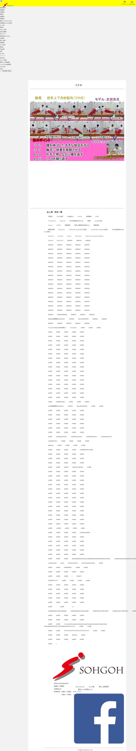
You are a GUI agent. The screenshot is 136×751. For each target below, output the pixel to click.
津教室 (1, 14)
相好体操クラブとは (5, 36)
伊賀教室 (2, 12)
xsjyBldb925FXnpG (60, 401)
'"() (72, 606)
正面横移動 (88, 216)
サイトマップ (80, 686)
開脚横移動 (67, 225)
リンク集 (91, 686)
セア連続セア (70, 216)
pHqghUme (69, 240)
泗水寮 (1, 27)
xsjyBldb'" (87, 401)
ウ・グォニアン (52, 220)
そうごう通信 (3, 60)
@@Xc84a (70, 406)
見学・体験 (2, 40)
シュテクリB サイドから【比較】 (99, 229)
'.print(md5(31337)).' (52, 440)
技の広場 (2, 57)
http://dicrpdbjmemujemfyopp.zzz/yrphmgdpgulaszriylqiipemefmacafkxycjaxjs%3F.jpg (91, 558)
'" (56, 643)
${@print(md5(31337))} (91, 436)
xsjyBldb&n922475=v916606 (86, 449)
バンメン (69, 236)
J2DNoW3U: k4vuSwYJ (77, 467)
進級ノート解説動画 (5, 62)
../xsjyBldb (58, 528)
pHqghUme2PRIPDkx (62, 314)
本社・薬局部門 (104, 686)
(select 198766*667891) (83, 318)
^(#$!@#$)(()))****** (53, 580)
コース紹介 (2, 44)
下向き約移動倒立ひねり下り (76, 220)
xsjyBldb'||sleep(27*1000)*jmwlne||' (101, 610)
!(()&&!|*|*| (79, 576)
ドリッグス (60, 236)
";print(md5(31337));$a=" (76, 436)
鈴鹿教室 (2, 9)
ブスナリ (59, 225)
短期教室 (2, 42)
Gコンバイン (78, 236)
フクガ (97, 216)
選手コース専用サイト (85, 689)
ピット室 (2, 25)
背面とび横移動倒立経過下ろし (82, 225)
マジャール (51, 236)
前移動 (89, 220)
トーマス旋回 (60, 216)
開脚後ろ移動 (51, 229)
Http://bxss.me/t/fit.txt (73, 563)
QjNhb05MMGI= (68, 567)
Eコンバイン (62, 229)
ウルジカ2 (50, 240)
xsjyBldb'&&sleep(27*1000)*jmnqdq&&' (57, 610)
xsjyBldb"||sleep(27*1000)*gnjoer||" (120, 610)
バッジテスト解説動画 (5, 64)
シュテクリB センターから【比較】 (78, 229)
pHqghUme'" (92, 314)
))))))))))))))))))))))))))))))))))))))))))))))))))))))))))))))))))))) (76, 630)
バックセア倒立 (98, 220)
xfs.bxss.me (74, 634)
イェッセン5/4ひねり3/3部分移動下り (57, 327)
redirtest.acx (50, 445)
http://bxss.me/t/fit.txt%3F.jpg (88, 563)
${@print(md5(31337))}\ (106, 436)
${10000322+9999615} (85, 532)
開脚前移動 (96, 225)
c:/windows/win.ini (52, 563)
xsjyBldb (83, 327)
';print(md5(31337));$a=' (61, 436)
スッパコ (80, 216)
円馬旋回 (50, 216)
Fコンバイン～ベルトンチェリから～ (95, 236)
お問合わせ (57, 689)
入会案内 (2, 38)
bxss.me (62, 563)
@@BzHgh (71, 318)
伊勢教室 (2, 18)
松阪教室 (2, 16)
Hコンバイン (60, 240)
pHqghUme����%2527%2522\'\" (56, 318)
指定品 (1, 46)
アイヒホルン (73, 327)
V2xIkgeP (66, 467)
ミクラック (62, 220)
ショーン (50, 225)
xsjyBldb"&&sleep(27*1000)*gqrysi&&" (79, 610)
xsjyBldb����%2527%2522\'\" (56, 406)
